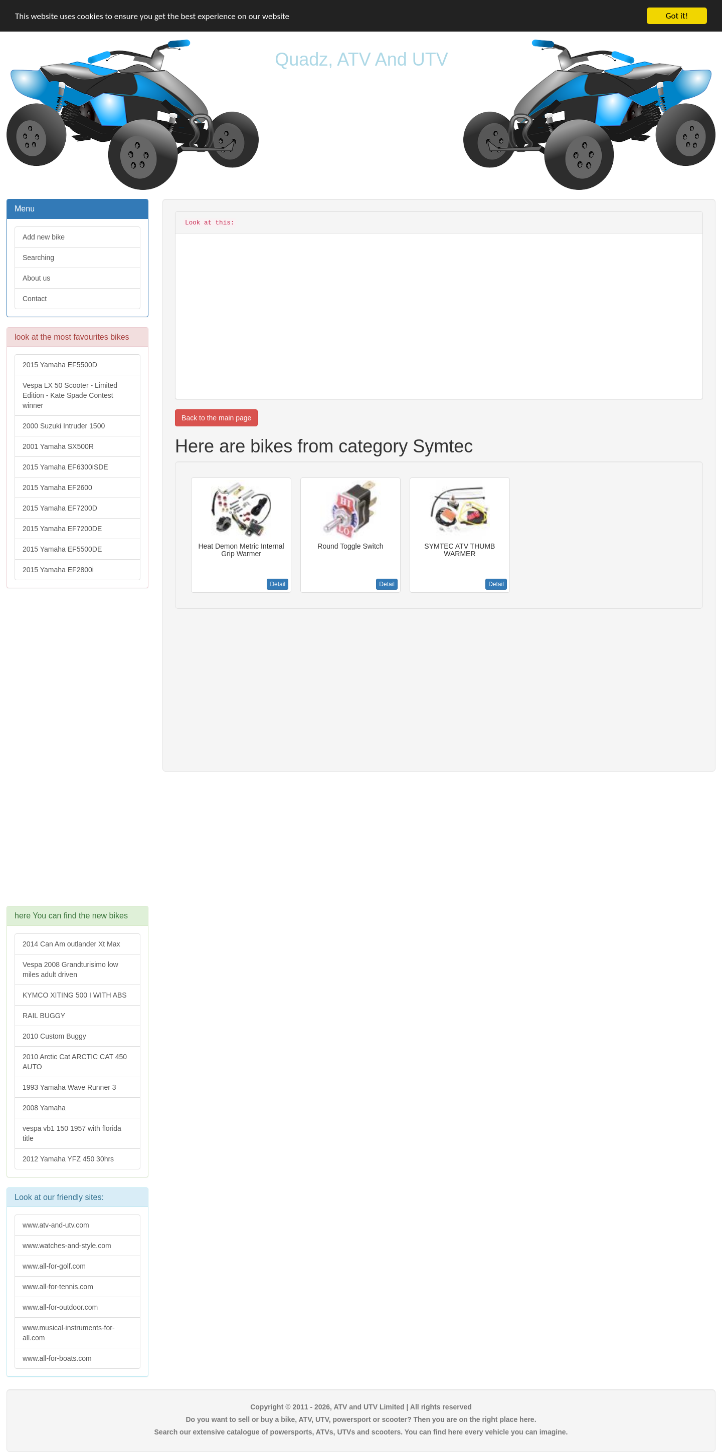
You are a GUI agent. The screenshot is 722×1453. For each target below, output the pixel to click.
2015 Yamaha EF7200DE (62, 529)
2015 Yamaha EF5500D (60, 365)
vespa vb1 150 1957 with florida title (72, 1133)
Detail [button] (277, 584)
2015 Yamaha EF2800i (58, 570)
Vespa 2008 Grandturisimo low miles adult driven (70, 969)
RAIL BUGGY (44, 1016)
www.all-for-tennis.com (58, 1287)
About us (36, 278)
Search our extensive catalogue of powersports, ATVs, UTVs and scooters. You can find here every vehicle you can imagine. (361, 1432)
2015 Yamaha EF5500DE (62, 549)
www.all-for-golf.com (54, 1266)
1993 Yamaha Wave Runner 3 (69, 1087)
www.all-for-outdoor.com (60, 1307)
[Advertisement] (77, 752)
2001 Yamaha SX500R (58, 446)
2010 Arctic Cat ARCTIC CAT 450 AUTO (75, 1062)
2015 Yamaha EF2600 (57, 487)
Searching (38, 258)
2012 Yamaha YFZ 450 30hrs (68, 1159)
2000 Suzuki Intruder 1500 (64, 426)
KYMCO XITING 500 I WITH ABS (75, 995)
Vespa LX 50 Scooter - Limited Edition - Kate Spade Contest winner (70, 395)
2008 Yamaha (44, 1108)
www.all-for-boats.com (57, 1358)
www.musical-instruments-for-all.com (69, 1333)
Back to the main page (216, 418)
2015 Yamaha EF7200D (60, 508)
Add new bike (44, 237)
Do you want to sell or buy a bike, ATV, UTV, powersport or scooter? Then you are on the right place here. (361, 1419)
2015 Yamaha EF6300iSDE (65, 467)
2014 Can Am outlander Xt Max (71, 944)
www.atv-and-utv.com (56, 1225)
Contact (35, 299)
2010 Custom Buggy (54, 1036)
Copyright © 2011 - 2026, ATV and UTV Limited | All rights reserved (361, 1407)
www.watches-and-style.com (67, 1246)
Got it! (677, 16)
